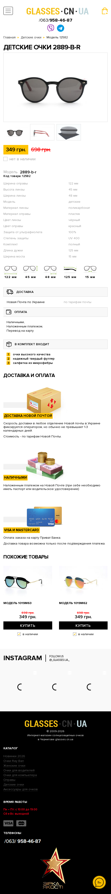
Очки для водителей (19, 770)
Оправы (9, 780)
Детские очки (13, 784)
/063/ (55, 20)
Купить (27, 625)
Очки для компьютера (20, 775)
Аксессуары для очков (20, 789)
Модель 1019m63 (17, 603)
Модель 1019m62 (73, 603)
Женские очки (14, 766)
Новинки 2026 (14, 756)
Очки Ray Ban (13, 761)
